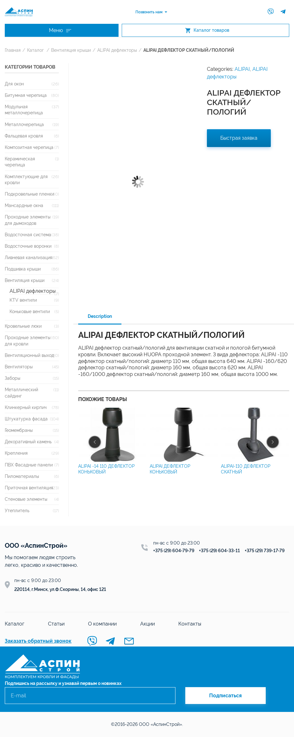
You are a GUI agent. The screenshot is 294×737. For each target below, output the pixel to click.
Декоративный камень (28, 441)
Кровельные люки (23, 326)
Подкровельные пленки (29, 194)
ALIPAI (242, 69)
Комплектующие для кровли (26, 179)
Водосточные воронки (28, 246)
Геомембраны (19, 430)
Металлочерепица (24, 124)
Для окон (14, 83)
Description (100, 316)
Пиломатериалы (22, 476)
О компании (102, 624)
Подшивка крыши (23, 268)
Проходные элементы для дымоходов (28, 219)
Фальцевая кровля (24, 135)
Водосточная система (28, 234)
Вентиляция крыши (71, 50)
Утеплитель (17, 510)
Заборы (12, 378)
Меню (60, 30)
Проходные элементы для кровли (28, 340)
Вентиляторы (19, 366)
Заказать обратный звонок (38, 641)
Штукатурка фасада (26, 418)
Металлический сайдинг (21, 392)
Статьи (56, 624)
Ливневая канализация (28, 257)
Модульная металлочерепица (24, 109)
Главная (13, 50)
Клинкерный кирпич (26, 407)
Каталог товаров (207, 30)
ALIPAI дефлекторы (117, 50)
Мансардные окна (24, 205)
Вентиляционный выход (29, 355)
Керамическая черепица (20, 161)
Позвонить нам (148, 12)
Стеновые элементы (26, 499)
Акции (147, 624)
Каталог (35, 50)
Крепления (16, 453)
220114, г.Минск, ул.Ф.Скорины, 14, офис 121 (60, 589)
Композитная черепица (29, 147)
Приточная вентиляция (29, 487)
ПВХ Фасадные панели (29, 464)
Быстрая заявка (238, 138)
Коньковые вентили (30, 311)
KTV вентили (23, 300)
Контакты (189, 624)
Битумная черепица (26, 95)
